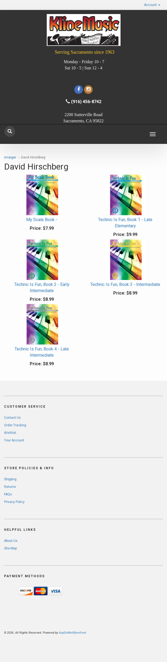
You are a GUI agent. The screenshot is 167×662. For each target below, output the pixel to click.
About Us (11, 541)
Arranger (10, 157)
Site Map (10, 548)
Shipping (10, 479)
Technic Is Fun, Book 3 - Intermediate (125, 284)
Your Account (14, 440)
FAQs (8, 494)
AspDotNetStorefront (72, 632)
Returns (10, 487)
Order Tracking (15, 425)
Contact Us (12, 418)
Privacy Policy (14, 502)
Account (152, 5)
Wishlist (10, 433)
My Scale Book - (41, 219)
